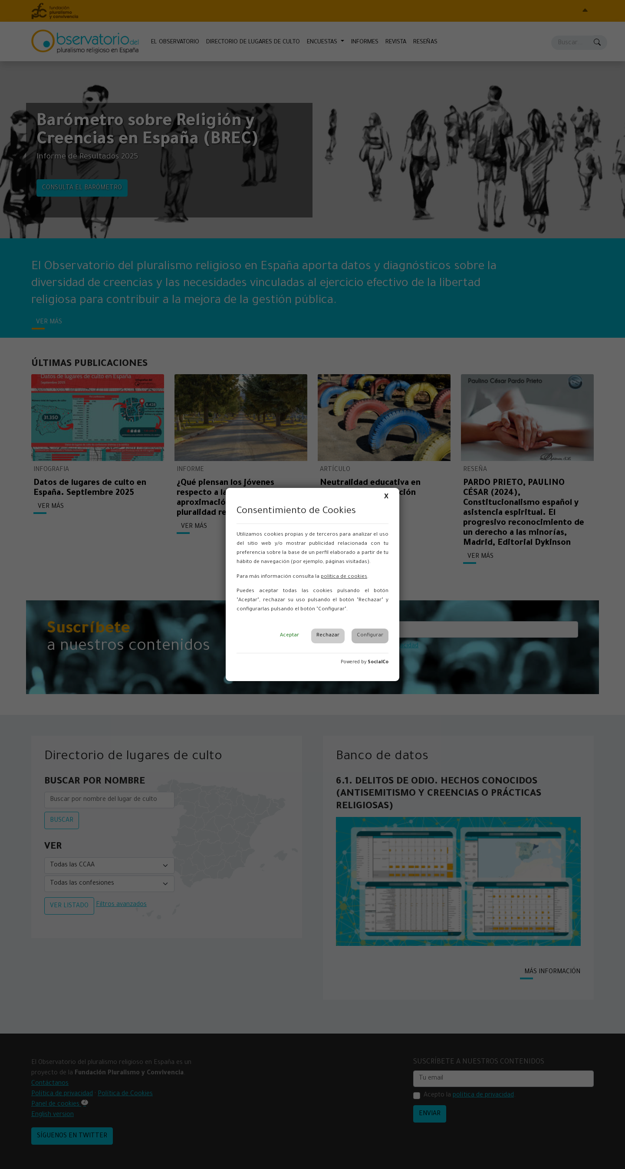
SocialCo (378, 662)
